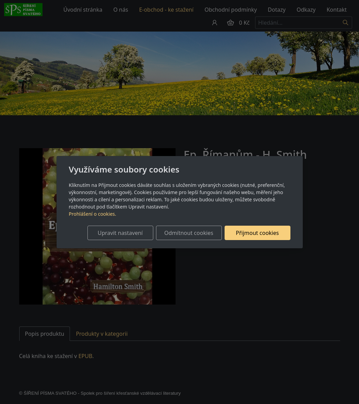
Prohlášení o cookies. (92, 214)
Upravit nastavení (120, 233)
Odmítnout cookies (188, 233)
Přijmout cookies (257, 233)
